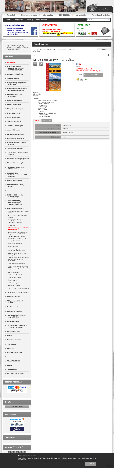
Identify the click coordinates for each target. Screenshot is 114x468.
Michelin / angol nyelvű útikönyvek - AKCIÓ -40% (16, 249)
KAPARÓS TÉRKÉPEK (15, 74)
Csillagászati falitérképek (16, 138)
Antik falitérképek (13, 78)
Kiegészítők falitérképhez (16, 163)
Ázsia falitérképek (13, 130)
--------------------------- (13, 191)
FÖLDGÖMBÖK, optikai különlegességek (15, 195)
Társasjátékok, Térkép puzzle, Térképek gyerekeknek (17, 326)
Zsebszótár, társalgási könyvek (18, 292)
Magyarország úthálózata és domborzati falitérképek (17, 89)
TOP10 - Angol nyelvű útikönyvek (18, 288)
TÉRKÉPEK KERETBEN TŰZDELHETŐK (15, 168)
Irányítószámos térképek (15, 134)
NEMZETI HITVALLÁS (14, 180)
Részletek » (80, 31)
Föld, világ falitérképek (15, 109)
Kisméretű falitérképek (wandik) (18, 159)
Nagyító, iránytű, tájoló (15, 352)
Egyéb (9, 365)
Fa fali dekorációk (13, 297)
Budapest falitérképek (14, 100)
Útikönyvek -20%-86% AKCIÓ (17, 208)
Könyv (9, 335)
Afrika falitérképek (13, 117)
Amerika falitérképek (14, 121)
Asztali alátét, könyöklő (15, 148)
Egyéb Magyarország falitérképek (14, 95)
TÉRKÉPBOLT (12, 369)
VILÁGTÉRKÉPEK (13, 361)
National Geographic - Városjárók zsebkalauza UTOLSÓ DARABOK (18, 259)
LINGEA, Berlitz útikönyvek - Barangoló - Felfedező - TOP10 (18, 237)
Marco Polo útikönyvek (15, 243)
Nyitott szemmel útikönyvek (16, 263)
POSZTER (10, 348)
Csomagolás (11, 344)
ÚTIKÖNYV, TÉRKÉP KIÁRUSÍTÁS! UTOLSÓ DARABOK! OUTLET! (15, 68)
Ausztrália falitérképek (15, 126)
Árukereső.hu (17, 421)
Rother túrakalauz (13, 272)
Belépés (8, 19)
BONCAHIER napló (13, 331)
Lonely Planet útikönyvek (16, 241)
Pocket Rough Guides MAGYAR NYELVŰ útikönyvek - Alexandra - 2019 (18, 267)
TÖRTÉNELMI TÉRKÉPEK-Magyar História (16, 316)
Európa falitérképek (14, 104)
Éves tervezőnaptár (14, 340)
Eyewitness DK (12, 225)
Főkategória (36, 49)
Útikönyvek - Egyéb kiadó (16, 275)
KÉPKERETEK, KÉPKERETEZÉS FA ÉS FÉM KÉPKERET (17, 174)
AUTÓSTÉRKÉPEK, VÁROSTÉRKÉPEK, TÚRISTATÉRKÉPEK (14, 202)
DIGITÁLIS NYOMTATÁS (15, 373)
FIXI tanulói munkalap (14, 311)
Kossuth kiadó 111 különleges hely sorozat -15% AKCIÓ (17, 233)
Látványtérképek (13, 321)
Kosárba (95, 75)
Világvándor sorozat (14, 285)
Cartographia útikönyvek (15, 220)
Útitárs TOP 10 (12, 280)
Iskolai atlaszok (12, 307)
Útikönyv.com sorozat (14, 277)
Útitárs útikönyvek (13, 283)
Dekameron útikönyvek (15, 222)
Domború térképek (13, 113)
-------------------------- (13, 357)
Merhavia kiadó (13, 246)
